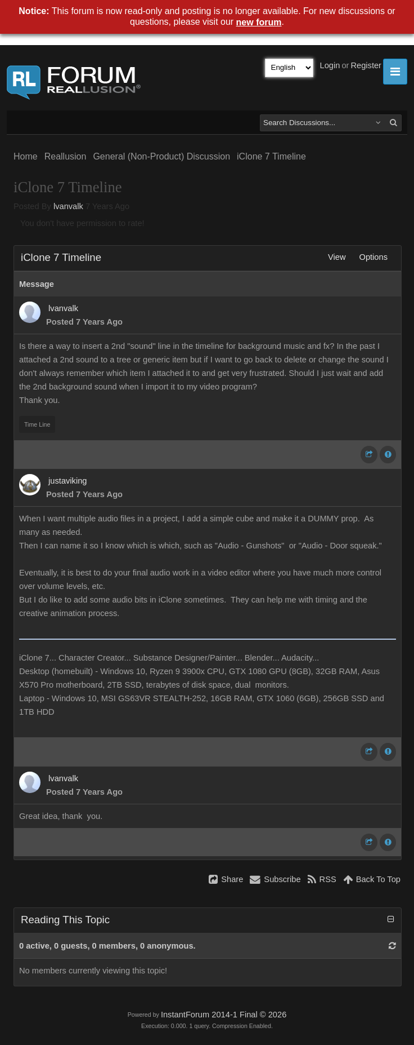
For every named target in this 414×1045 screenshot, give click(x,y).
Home (26, 156)
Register (365, 65)
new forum (259, 22)
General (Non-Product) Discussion (161, 156)
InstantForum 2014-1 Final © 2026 (223, 1014)
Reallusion (65, 156)
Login (330, 65)
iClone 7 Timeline (271, 156)
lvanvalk (68, 206)
